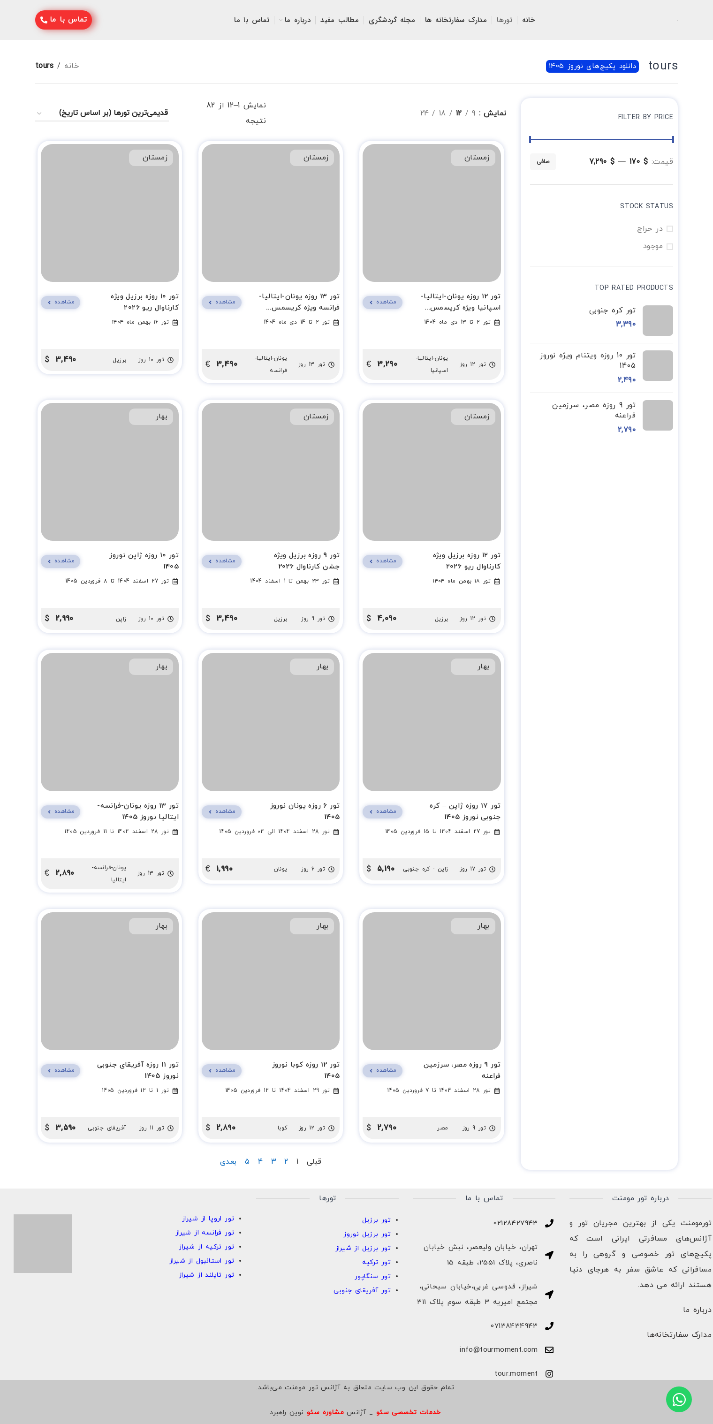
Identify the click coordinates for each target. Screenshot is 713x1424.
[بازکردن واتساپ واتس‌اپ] (679, 1399)
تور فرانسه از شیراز (205, 1232)
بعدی (228, 1162)
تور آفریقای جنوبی (362, 1290)
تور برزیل (376, 1220)
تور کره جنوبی (612, 310)
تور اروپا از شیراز (208, 1218)
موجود (653, 246)
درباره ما (697, 1310)
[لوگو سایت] (677, 20)
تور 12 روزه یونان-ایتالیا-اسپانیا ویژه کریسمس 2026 (461, 308)
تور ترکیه (376, 1262)
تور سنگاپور (373, 1276)
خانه (71, 66)
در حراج (650, 229)
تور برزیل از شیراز (363, 1248)
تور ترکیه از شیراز (206, 1246)
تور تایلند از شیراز (207, 1275)
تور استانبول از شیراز (201, 1261)
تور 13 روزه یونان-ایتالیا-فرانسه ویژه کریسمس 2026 (299, 308)
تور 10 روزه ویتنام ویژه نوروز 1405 (588, 360)
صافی (543, 162)
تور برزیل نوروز (367, 1234)
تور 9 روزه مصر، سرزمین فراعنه (594, 410)
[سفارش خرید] (102, 113)
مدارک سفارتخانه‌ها (679, 1335)
